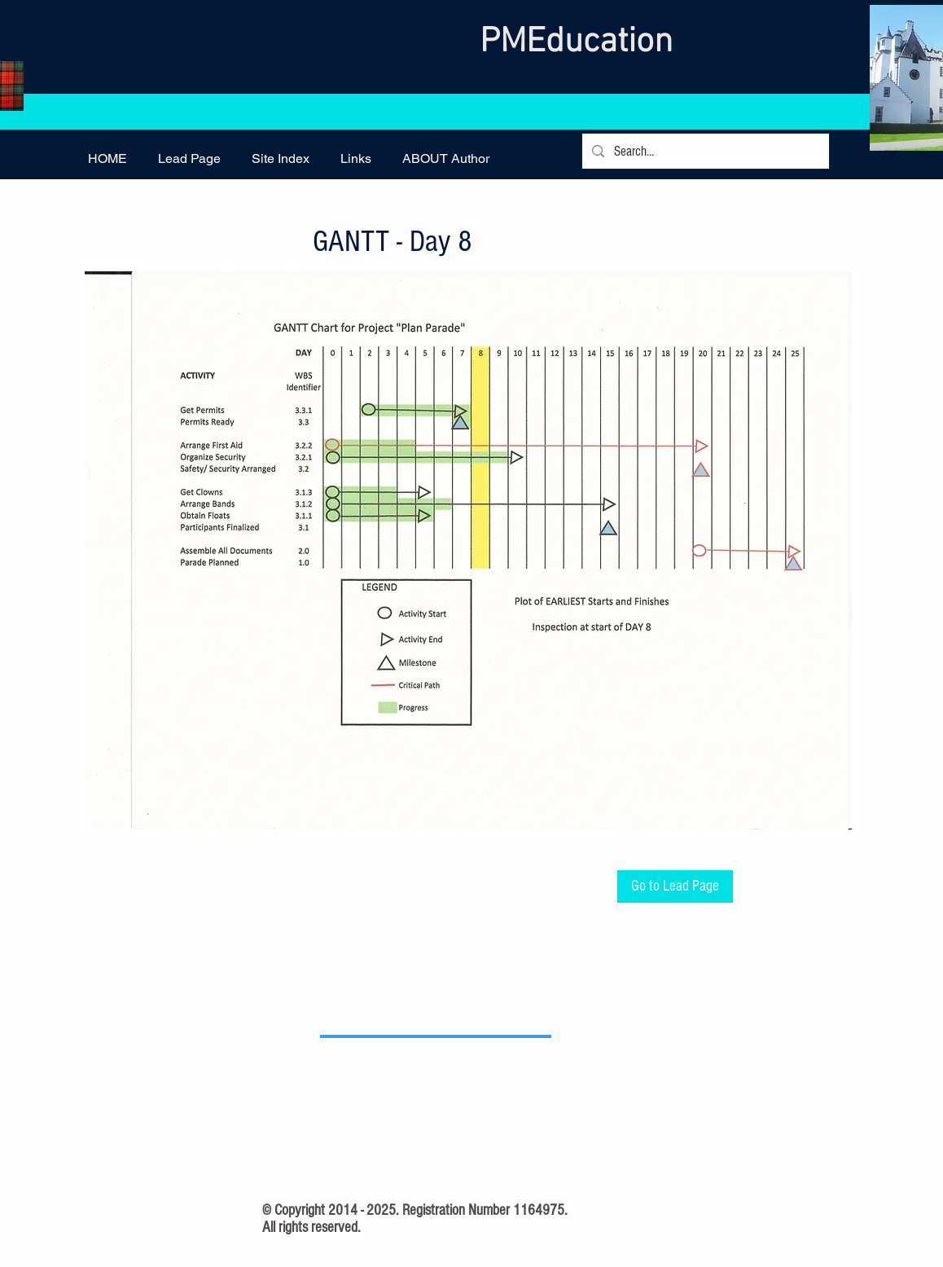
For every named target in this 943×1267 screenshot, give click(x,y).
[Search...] (704, 151)
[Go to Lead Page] (675, 886)
